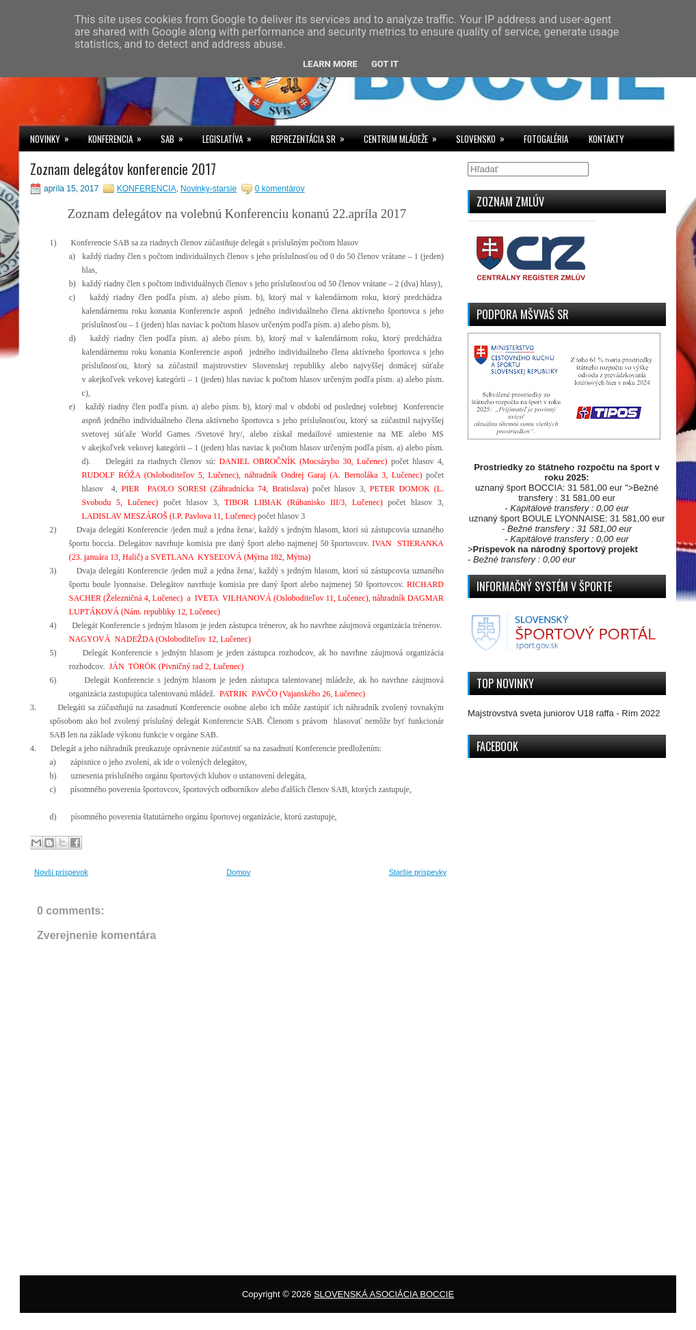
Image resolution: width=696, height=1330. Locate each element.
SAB (176, 136)
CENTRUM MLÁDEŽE (405, 136)
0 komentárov (280, 188)
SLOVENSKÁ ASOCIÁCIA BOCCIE (384, 1294)
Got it (385, 64)
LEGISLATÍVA (231, 136)
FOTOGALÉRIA (546, 139)
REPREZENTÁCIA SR (312, 136)
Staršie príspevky (417, 872)
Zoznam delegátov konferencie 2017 (123, 169)
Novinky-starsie (208, 188)
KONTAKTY (606, 139)
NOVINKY (54, 136)
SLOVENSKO (484, 136)
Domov (238, 872)
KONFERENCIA (119, 136)
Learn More (330, 64)
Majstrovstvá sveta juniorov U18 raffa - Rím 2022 (564, 713)
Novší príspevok (61, 872)
